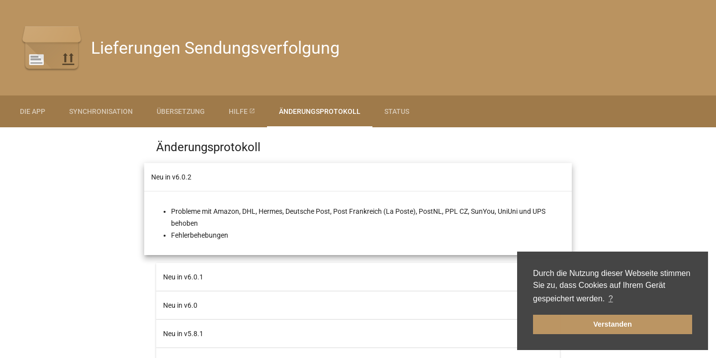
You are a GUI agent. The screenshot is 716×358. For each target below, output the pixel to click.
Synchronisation (101, 111)
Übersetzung (181, 111)
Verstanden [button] (612, 324)
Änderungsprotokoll (319, 111)
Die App (32, 111)
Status (396, 111)
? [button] (611, 298)
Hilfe (242, 111)
